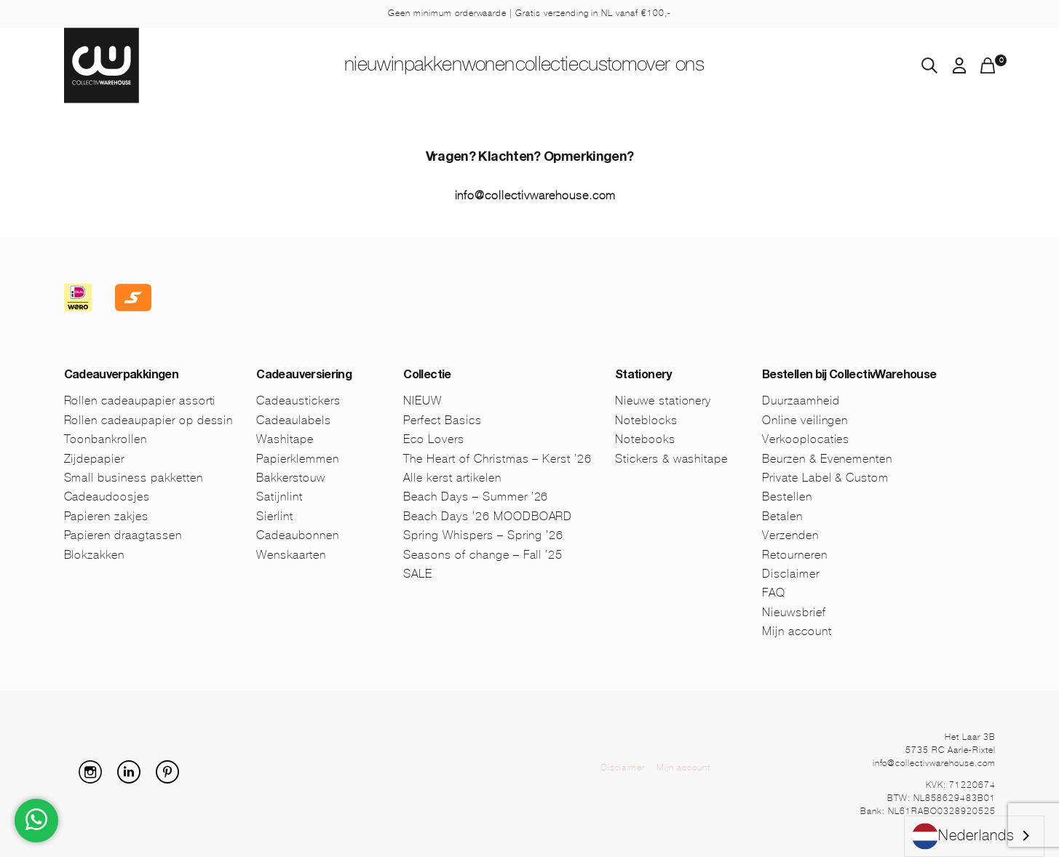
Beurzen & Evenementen (827, 459)
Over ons (748, 66)
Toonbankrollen (105, 439)
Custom (655, 66)
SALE (417, 574)
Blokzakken (94, 555)
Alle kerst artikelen (452, 478)
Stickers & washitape (671, 459)
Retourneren (795, 555)
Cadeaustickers (298, 400)
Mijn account (797, 631)
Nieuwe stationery (663, 400)
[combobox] (974, 836)
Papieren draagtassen (123, 535)
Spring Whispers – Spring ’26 (483, 535)
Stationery (643, 376)
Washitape (285, 439)
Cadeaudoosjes (107, 496)
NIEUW (291, 66)
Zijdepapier (94, 459)
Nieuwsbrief (794, 612)
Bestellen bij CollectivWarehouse (849, 376)
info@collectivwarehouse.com (535, 195)
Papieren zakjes (106, 516)
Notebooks (645, 439)
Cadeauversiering (304, 376)
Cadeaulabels (293, 420)
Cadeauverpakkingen (121, 376)
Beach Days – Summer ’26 (475, 496)
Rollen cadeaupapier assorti (140, 400)
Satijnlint (279, 496)
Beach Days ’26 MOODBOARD (487, 516)
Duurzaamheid (801, 400)
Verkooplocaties (805, 439)
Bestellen (787, 496)
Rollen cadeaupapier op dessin (149, 420)
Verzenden (790, 535)
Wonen (472, 66)
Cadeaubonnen (297, 535)
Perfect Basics (442, 420)
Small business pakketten (133, 478)
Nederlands (963, 836)
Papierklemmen (297, 459)
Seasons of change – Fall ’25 (483, 555)
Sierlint (274, 516)
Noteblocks (646, 420)
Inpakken (381, 66)
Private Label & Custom (825, 478)
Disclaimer (791, 574)
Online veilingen (805, 420)
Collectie (563, 66)
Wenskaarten (291, 555)
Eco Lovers (433, 439)
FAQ (773, 592)
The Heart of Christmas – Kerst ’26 (497, 459)
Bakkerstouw (290, 478)
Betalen (782, 516)
